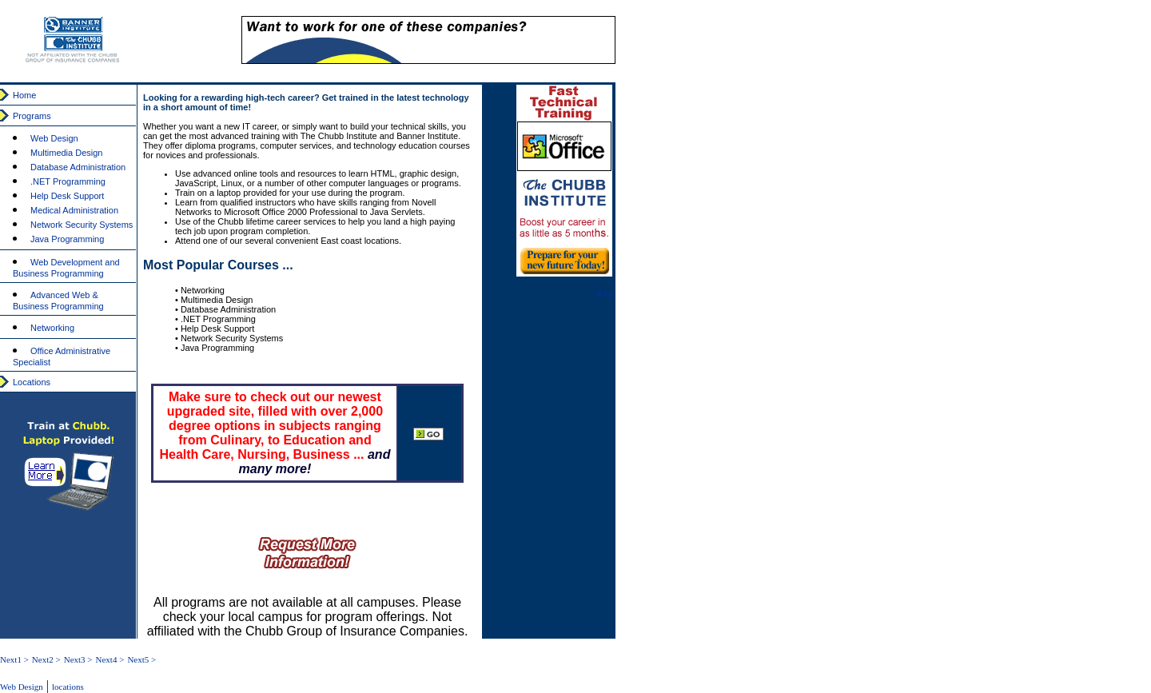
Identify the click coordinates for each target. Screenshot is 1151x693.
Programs (32, 116)
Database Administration (77, 167)
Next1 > (14, 659)
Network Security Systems (81, 224)
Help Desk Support (67, 196)
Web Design (54, 138)
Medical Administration (74, 210)
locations (68, 686)
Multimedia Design (66, 152)
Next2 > (46, 659)
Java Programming (67, 239)
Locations (31, 382)
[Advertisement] (1008, 136)
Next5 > (141, 659)
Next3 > (78, 659)
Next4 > (110, 659)
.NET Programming (68, 181)
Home (24, 95)
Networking (52, 328)
